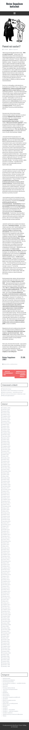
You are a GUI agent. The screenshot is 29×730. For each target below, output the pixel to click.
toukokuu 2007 (6, 643)
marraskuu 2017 (7, 524)
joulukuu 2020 (6, 469)
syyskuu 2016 (6, 544)
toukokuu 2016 (6, 551)
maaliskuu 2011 (6, 604)
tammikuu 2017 (6, 538)
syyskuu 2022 (6, 439)
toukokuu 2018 (6, 516)
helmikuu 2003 (6, 663)
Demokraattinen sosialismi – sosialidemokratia (14, 683)
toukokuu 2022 (6, 443)
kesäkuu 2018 (6, 514)
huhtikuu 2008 (6, 628)
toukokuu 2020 (6, 481)
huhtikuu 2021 (6, 463)
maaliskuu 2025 (6, 408)
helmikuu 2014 (6, 583)
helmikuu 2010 (6, 611)
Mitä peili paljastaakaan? (8, 395)
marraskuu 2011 (7, 598)
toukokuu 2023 (6, 429)
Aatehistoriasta (6, 678)
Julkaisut (5, 691)
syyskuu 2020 (6, 474)
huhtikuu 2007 (6, 644)
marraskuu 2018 (7, 506)
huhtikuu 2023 (6, 431)
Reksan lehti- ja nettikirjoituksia (10, 364)
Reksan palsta (6, 705)
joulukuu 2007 (6, 631)
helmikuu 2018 (6, 519)
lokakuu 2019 (6, 491)
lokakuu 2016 (6, 543)
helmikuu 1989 (6, 666)
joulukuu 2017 (6, 523)
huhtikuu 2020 (6, 483)
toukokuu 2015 (6, 564)
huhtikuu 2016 (6, 553)
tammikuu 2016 (6, 558)
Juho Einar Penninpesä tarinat (10, 689)
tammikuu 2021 (6, 468)
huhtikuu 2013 (6, 589)
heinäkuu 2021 (6, 458)
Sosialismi (5, 708)
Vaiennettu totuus (6, 389)
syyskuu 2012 (6, 594)
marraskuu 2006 (7, 653)
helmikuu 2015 (6, 569)
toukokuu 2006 (6, 658)
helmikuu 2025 (6, 409)
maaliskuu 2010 (6, 609)
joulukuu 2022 (6, 438)
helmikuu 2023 (6, 434)
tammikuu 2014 (6, 584)
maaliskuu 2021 (6, 464)
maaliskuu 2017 (6, 534)
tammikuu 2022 (6, 449)
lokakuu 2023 (6, 424)
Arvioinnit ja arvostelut (8, 681)
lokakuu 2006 (6, 654)
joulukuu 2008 (6, 623)
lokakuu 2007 (6, 634)
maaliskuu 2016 (6, 554)
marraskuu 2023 (7, 423)
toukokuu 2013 (6, 588)
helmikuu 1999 (6, 664)
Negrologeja (6, 702)
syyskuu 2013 (6, 586)
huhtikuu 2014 (6, 579)
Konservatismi (6, 695)
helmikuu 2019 (6, 501)
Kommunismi (6, 694)
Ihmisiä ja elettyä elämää (9, 688)
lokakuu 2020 (6, 473)
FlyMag (24, 725)
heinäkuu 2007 (6, 639)
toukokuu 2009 (6, 616)
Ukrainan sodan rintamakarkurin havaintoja (12, 390)
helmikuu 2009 (6, 619)
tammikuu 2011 (6, 608)
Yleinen (4, 716)
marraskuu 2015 (7, 561)
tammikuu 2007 (6, 649)
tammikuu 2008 (6, 629)
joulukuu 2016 (6, 539)
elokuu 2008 (6, 626)
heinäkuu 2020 (6, 478)
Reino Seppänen (14, 49)
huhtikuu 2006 (6, 659)
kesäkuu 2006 (6, 656)
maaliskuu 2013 (6, 591)
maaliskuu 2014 (6, 581)
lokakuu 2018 (6, 508)
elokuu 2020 (6, 476)
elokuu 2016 (6, 546)
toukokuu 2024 (6, 412)
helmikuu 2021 (6, 466)
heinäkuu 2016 (6, 548)
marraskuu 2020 (7, 471)
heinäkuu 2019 (6, 493)
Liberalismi (5, 698)
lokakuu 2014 (6, 576)
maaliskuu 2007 (6, 646)
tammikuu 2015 (6, 571)
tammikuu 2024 (6, 419)
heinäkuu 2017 (6, 529)
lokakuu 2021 (6, 454)
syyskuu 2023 (6, 426)
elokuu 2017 (6, 528)
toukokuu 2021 (6, 461)
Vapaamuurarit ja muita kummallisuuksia (13, 714)
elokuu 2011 (6, 601)
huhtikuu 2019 (6, 498)
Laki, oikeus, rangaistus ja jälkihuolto (11, 697)
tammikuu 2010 (6, 613)
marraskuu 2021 (7, 453)
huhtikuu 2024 (6, 414)
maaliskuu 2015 (6, 568)
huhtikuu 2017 (6, 533)
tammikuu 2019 (6, 503)
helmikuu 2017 (6, 536)
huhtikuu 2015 (6, 566)
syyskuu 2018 (6, 509)
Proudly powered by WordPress (10, 725)
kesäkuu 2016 (6, 549)
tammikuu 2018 (6, 521)
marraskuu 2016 (7, 541)
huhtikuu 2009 (6, 618)
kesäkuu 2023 (6, 428)
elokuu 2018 (6, 511)
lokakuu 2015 (6, 563)
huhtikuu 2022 (6, 444)
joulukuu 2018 (6, 504)
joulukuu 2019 (6, 488)
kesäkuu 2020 (6, 479)
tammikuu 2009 (6, 621)
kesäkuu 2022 (6, 441)
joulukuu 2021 (6, 451)
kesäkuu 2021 (6, 459)
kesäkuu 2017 (6, 531)
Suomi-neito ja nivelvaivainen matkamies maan (14, 394)
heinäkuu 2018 (6, 513)
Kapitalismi (5, 692)
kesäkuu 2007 (6, 641)
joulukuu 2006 (6, 651)
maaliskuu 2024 (6, 416)
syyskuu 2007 (6, 636)
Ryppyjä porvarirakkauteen (8, 373)
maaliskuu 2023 (6, 433)
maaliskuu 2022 (6, 446)
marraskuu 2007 (7, 633)
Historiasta (5, 684)
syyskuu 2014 (6, 578)
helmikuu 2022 (6, 448)
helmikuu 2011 (6, 606)
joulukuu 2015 (6, 559)
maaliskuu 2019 (6, 499)
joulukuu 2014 (6, 573)
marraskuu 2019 (7, 489)
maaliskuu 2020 (6, 484)
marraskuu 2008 (7, 624)
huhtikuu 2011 (6, 603)
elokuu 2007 (6, 638)
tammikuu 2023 (6, 436)
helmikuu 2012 (6, 596)
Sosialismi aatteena (7, 712)
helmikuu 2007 (6, 648)
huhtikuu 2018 (6, 518)
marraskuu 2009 (7, 614)
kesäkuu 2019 (6, 494)
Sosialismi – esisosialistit (9, 709)
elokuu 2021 (6, 456)
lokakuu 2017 (6, 526)
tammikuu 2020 (6, 486)
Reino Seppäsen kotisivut (14, 5)
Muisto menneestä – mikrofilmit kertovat (12, 392)
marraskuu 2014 (7, 574)
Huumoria (5, 686)
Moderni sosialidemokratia (9, 700)
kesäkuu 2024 (6, 411)
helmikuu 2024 (6, 418)
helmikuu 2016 (6, 556)
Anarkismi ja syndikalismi (9, 680)
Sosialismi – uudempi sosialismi (10, 711)
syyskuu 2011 (6, 599)
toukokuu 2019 (6, 496)
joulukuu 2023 (6, 421)
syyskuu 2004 (6, 661)
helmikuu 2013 (6, 593)
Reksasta (5, 706)
